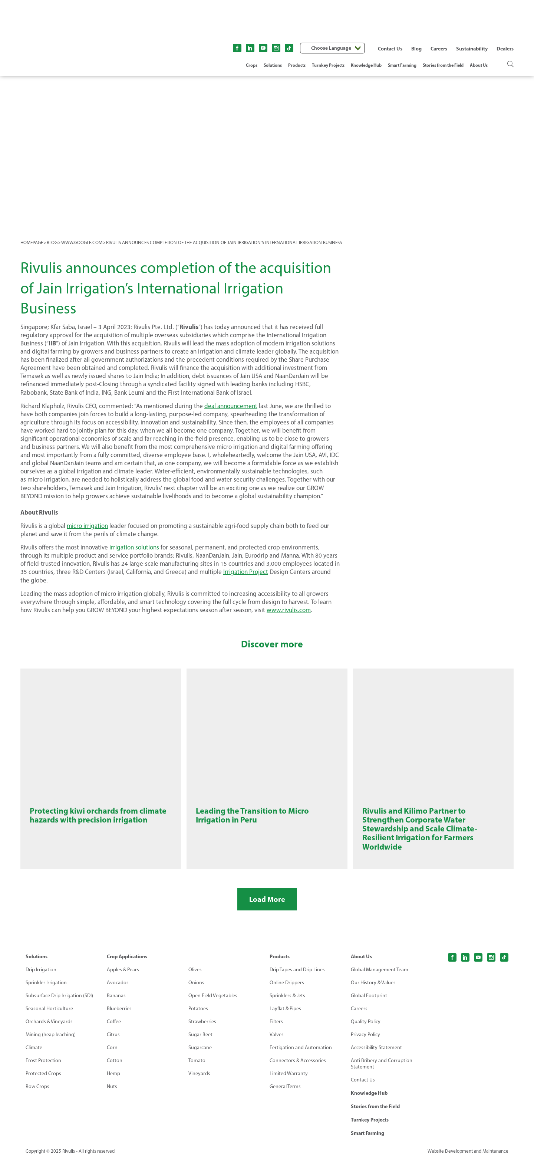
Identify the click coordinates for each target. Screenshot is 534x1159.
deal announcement (230, 406)
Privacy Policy (365, 1034)
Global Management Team (379, 969)
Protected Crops (43, 1073)
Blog (416, 48)
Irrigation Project (245, 571)
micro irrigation (87, 525)
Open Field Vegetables (212, 995)
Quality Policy (365, 1021)
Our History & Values (373, 982)
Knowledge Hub (366, 65)
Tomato (196, 1060)
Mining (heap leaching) (51, 1034)
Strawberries (202, 1021)
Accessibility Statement (376, 1047)
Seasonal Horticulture (49, 1008)
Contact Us (390, 48)
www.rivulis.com (289, 610)
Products (297, 65)
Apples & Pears (123, 969)
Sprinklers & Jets (287, 995)
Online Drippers (287, 982)
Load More (267, 899)
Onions (196, 982)
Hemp (113, 1073)
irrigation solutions (134, 547)
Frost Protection (43, 1060)
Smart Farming (402, 65)
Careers (439, 48)
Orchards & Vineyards (49, 1021)
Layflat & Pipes (285, 1008)
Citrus (113, 1034)
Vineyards (199, 1073)
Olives (195, 969)
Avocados (118, 982)
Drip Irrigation (41, 969)
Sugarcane (200, 1047)
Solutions (273, 65)
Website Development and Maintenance (468, 1151)
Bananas (116, 995)
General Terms (285, 1086)
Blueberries (119, 1008)
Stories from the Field (443, 65)
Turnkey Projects (328, 65)
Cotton (114, 1060)
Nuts (112, 1086)
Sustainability (472, 48)
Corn (112, 1047)
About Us (479, 65)
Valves (277, 1034)
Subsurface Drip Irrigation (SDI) (59, 995)
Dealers (505, 48)
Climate (34, 1047)
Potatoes (198, 1008)
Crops (251, 65)
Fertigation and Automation (301, 1047)
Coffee (114, 1021)
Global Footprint (369, 995)
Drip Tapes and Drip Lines (297, 969)
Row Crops (37, 1086)
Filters (276, 1021)
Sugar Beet (200, 1034)
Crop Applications (127, 956)
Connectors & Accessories (298, 1060)
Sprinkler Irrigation (46, 982)
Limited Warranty (289, 1073)
